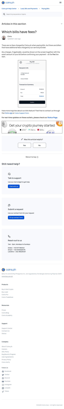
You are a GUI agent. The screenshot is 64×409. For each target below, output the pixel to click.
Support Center (7, 328)
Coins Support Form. (22, 113)
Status (4, 333)
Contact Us (5, 331)
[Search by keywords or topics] (32, 14)
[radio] (24, 145)
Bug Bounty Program (9, 354)
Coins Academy (7, 315)
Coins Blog (5, 313)
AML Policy (5, 352)
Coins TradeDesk (7, 297)
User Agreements (8, 357)
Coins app (9, 113)
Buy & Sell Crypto (7, 289)
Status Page (52, 117)
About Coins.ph (7, 346)
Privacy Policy (6, 360)
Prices (4, 310)
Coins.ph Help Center (9, 9)
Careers (4, 349)
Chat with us (13, 186)
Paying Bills (45, 9)
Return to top (32, 157)
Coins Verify (6, 362)
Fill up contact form (16, 217)
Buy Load (5, 292)
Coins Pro (5, 295)
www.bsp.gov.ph (7, 276)
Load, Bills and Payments (28, 9)
